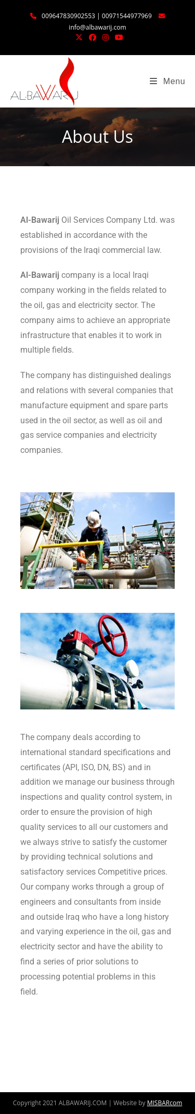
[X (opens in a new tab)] (79, 37)
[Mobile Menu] (167, 81)
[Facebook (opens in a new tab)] (92, 37)
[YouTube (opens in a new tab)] (117, 37)
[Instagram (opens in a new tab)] (105, 37)
